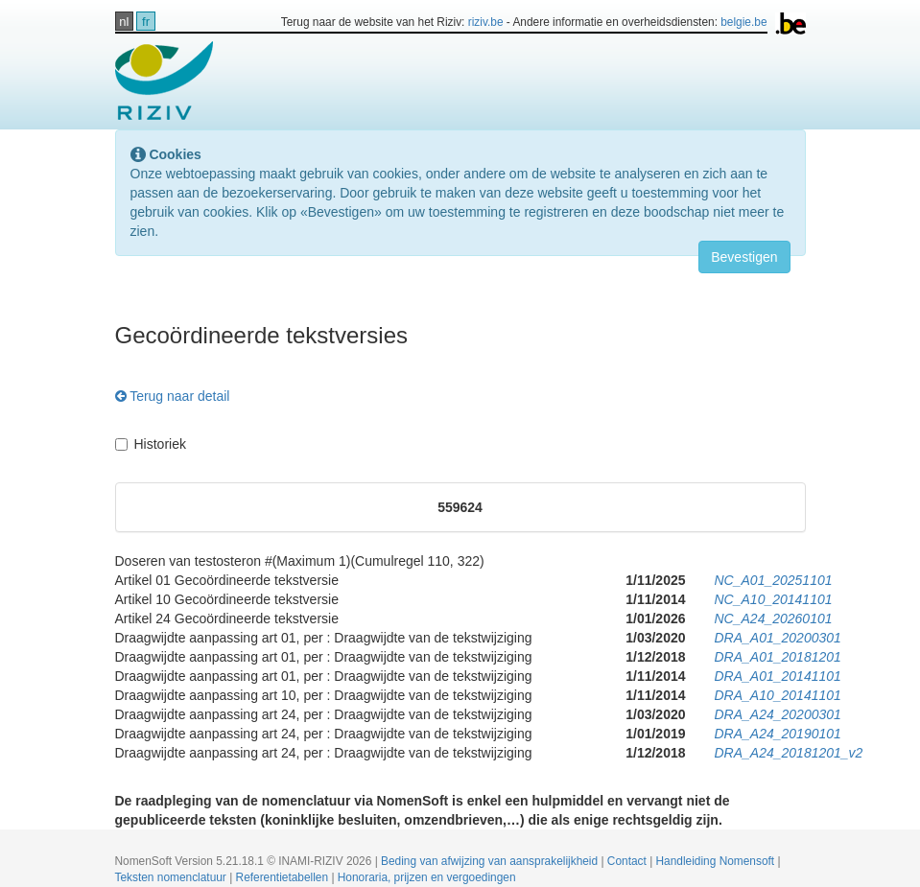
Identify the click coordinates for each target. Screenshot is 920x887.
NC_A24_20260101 (774, 618)
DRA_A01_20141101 (778, 676)
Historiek (150, 444)
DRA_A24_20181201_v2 (789, 752)
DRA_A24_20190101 (778, 733)
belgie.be (743, 22)
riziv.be (486, 22)
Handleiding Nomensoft (717, 861)
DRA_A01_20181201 (778, 657)
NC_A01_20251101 (774, 580)
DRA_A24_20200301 (778, 714)
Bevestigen (744, 257)
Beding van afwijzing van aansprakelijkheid (491, 861)
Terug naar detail (172, 396)
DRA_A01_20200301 (778, 637)
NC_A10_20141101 (774, 599)
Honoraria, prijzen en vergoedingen (427, 877)
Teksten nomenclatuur (172, 877)
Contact (628, 861)
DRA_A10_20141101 (778, 695)
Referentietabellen (284, 877)
